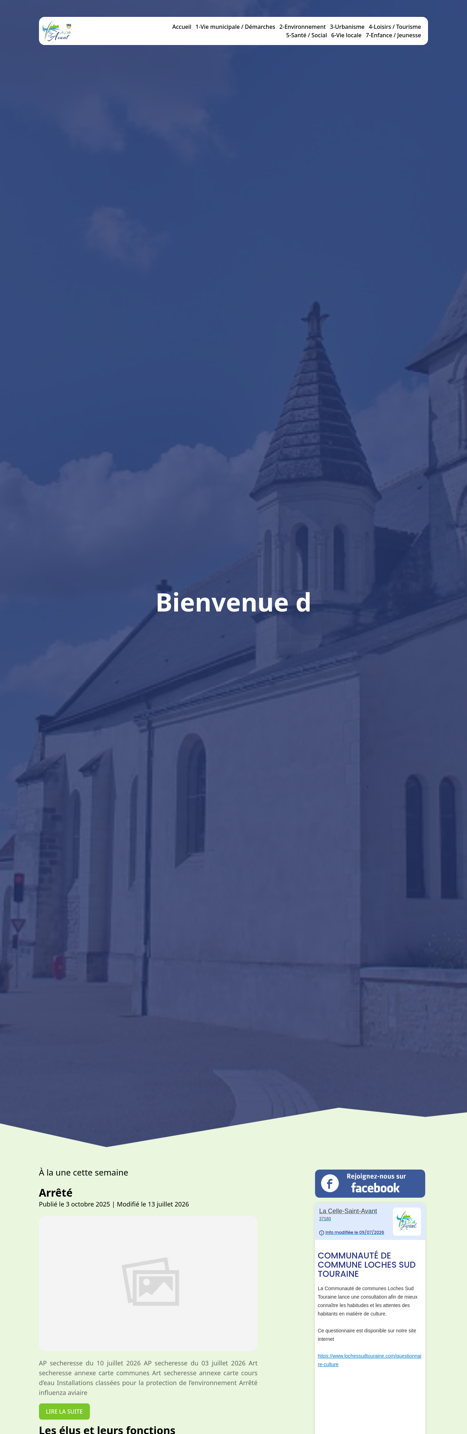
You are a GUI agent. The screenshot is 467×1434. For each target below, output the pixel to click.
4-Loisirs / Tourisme (395, 27)
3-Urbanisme (347, 27)
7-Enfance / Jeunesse (393, 35)
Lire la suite (56, 1411)
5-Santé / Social (306, 35)
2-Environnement (302, 27)
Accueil (181, 27)
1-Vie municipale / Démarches (235, 27)
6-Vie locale (346, 35)
